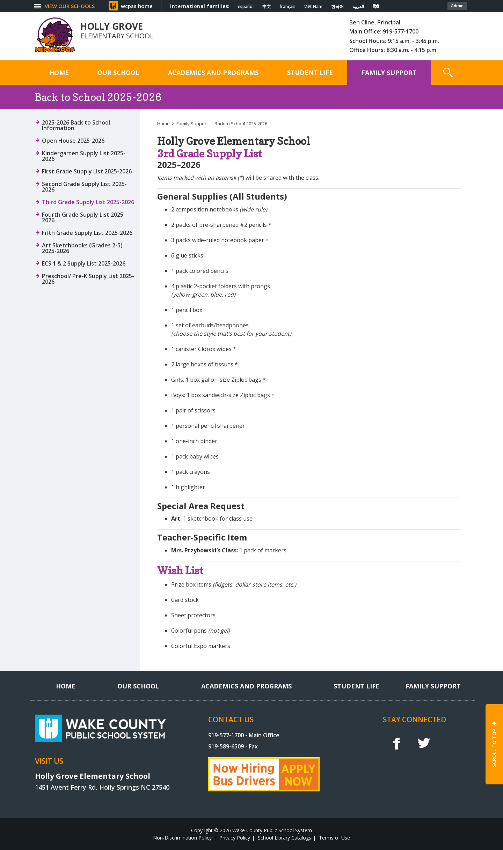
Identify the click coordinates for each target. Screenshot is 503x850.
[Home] (59, 72)
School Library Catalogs (284, 837)
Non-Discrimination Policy (182, 837)
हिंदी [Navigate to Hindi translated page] (376, 7)
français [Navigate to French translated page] (287, 7)
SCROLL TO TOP (494, 748)
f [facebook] (396, 743)
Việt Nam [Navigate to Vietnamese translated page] (313, 7)
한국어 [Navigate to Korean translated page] (337, 7)
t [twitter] (424, 743)
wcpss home (137, 5)
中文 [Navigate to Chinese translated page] (266, 7)
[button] (448, 72)
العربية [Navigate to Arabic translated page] (358, 7)
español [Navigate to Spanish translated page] (246, 7)
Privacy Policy (234, 837)
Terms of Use (334, 837)
